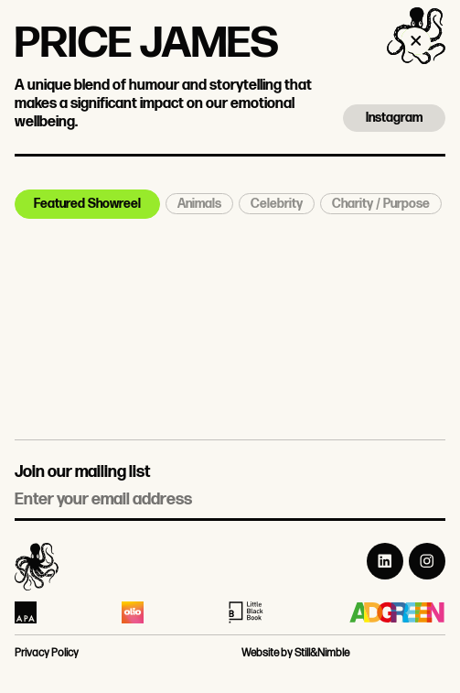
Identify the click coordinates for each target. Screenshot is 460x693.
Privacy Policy (47, 653)
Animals (199, 203)
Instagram (394, 117)
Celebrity (277, 203)
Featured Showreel (87, 203)
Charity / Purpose (381, 203)
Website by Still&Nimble (295, 653)
